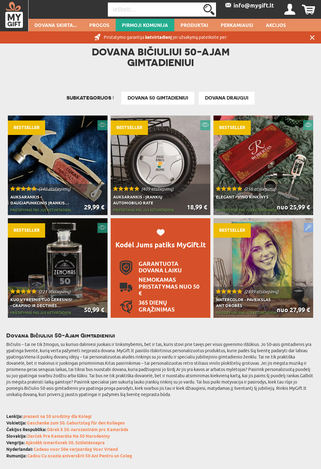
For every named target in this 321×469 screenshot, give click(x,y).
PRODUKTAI (194, 26)
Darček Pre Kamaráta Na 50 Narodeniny (68, 437)
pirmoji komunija (145, 26)
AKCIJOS (276, 26)
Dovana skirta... (55, 26)
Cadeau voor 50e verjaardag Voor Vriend (76, 450)
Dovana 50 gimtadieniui (158, 98)
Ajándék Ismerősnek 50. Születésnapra (65, 443)
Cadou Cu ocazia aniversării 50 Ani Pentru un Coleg (79, 456)
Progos (99, 26)
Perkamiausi (237, 26)
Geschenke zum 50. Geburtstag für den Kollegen (76, 423)
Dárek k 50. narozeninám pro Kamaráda (87, 430)
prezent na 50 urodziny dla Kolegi (57, 417)
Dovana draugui (226, 98)
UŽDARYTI (312, 37)
